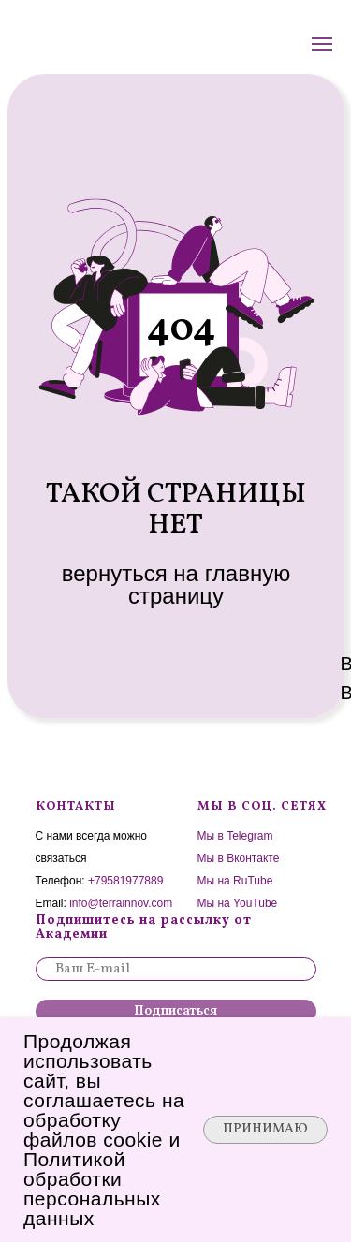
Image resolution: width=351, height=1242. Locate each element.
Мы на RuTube (235, 880)
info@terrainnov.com (120, 903)
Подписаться (175, 1011)
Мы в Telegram (235, 835)
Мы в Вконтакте (238, 858)
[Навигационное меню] (322, 44)
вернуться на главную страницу (176, 584)
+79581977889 (125, 880)
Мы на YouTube (237, 903)
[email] (176, 969)
